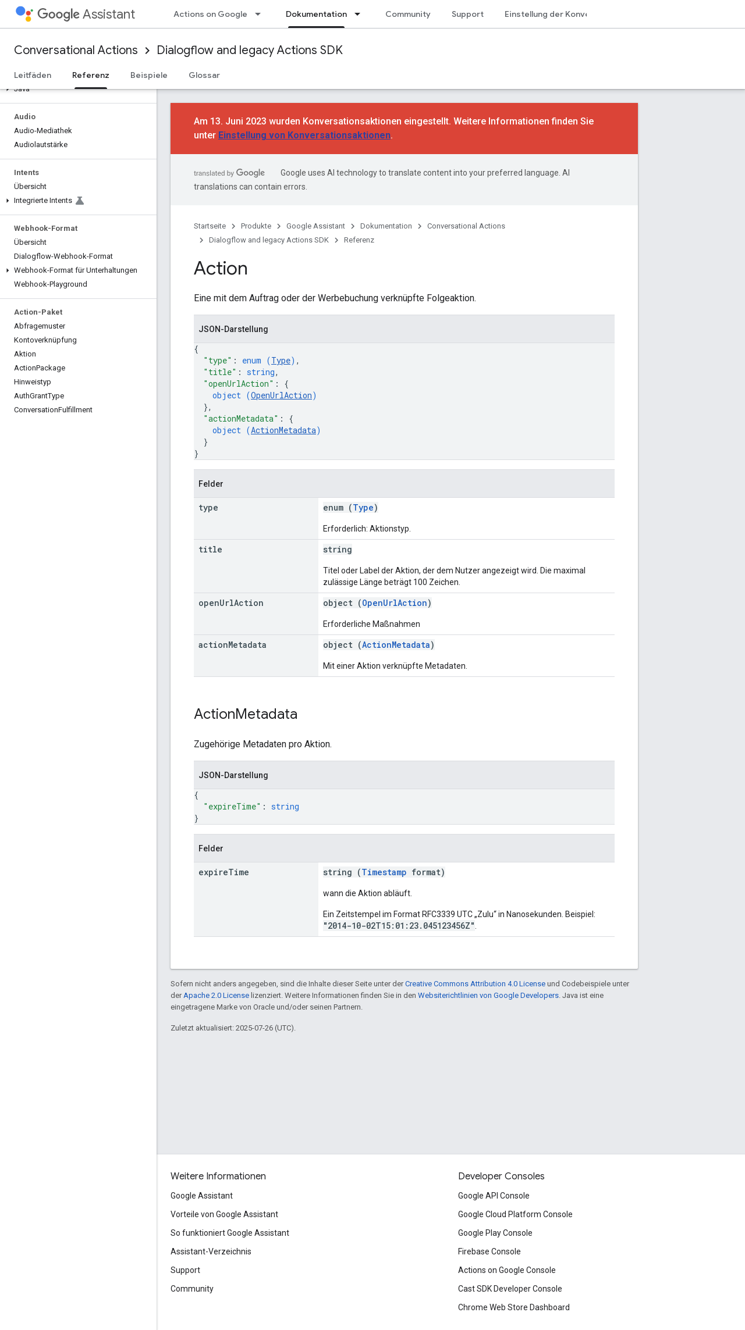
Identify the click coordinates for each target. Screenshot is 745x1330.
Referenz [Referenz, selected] (90, 75)
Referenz (359, 240)
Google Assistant (315, 226)
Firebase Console (489, 1251)
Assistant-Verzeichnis (211, 1251)
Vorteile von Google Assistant (224, 1214)
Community (408, 14)
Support (468, 14)
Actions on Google (210, 14)
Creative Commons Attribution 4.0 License (475, 983)
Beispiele (149, 75)
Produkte (256, 226)
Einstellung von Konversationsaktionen (304, 135)
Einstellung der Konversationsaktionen (581, 14)
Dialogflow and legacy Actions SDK (250, 50)
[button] (76, 89)
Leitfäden (32, 75)
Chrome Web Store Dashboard (514, 1307)
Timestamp (384, 872)
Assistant (86, 14)
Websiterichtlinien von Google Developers (488, 995)
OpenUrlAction (281, 395)
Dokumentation (386, 226)
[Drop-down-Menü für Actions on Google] (261, 14)
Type (280, 360)
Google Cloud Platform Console (515, 1214)
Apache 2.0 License (216, 995)
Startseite (210, 226)
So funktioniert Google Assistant (230, 1233)
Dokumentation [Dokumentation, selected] (316, 14)
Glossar (204, 75)
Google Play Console (495, 1233)
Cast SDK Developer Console (510, 1288)
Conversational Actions (76, 50)
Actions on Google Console (507, 1270)
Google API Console (494, 1195)
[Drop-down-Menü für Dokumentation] (361, 14)
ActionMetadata (283, 430)
